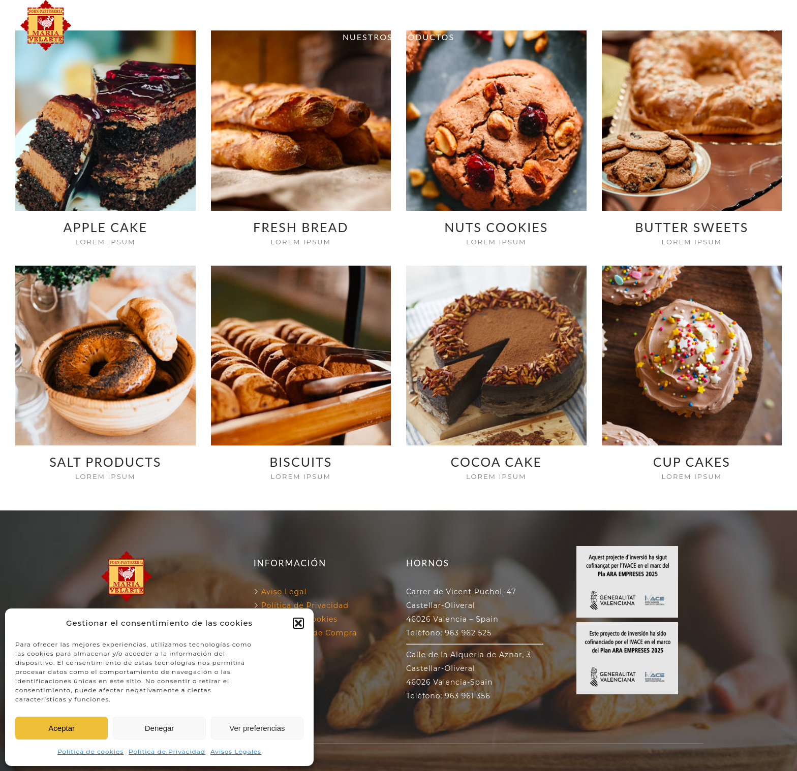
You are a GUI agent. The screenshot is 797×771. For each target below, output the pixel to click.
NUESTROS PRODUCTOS (398, 37)
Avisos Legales (235, 751)
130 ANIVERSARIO (498, 13)
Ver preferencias (257, 728)
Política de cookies (90, 751)
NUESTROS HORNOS (392, 13)
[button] (298, 623)
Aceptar (61, 728)
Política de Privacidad (167, 751)
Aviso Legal (284, 591)
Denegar (159, 728)
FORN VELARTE (291, 13)
